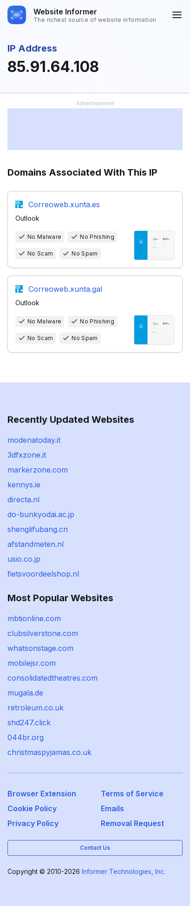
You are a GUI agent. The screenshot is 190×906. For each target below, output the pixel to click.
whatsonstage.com (40, 648)
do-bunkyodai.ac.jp (40, 514)
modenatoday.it (33, 440)
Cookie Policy (32, 808)
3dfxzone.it (26, 455)
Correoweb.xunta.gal (65, 289)
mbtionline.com (34, 618)
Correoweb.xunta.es (64, 204)
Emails (112, 808)
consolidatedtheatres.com (52, 678)
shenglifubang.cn (37, 529)
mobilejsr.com (31, 663)
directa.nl (23, 499)
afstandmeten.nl (35, 544)
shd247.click (29, 722)
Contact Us (95, 847)
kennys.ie (23, 484)
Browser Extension (41, 793)
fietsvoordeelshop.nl (43, 573)
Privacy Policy (33, 823)
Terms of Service (132, 793)
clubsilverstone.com (42, 633)
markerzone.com (37, 469)
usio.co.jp (23, 559)
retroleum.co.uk (35, 707)
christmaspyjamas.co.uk (49, 752)
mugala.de (25, 692)
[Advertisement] (95, 129)
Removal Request (132, 823)
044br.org (25, 737)
